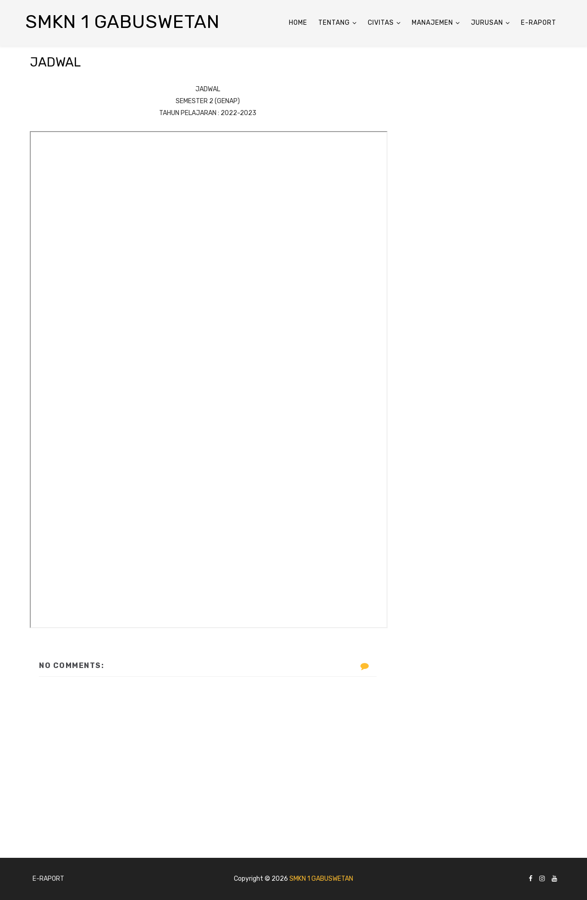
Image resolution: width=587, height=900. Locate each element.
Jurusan (487, 23)
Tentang (334, 23)
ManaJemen (432, 23)
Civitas (381, 23)
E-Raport (538, 23)
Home (298, 23)
